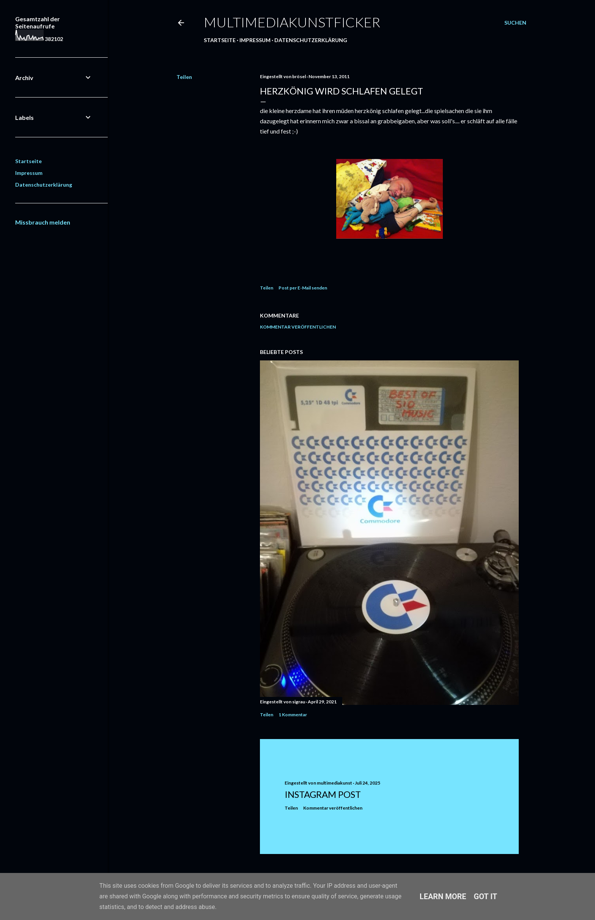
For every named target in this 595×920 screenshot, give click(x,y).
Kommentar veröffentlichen (298, 327)
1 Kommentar (293, 714)
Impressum (255, 40)
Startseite (220, 40)
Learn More (443, 896)
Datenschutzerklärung (310, 40)
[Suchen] (515, 23)
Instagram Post (323, 794)
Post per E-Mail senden (303, 288)
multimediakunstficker (292, 22)
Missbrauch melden (42, 222)
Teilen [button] (184, 77)
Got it (485, 896)
